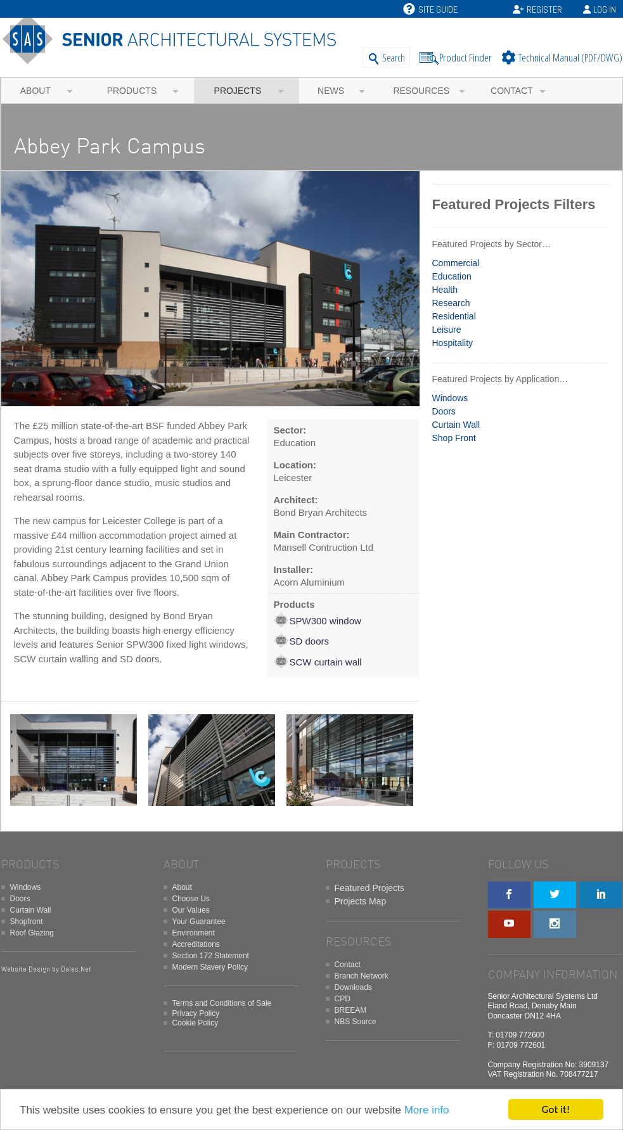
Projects (238, 91)
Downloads (353, 987)
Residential (454, 316)
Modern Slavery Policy (210, 967)
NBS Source (355, 1021)
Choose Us (191, 898)
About (35, 91)
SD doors (310, 641)
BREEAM (351, 1010)
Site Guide (430, 9)
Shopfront (26, 921)
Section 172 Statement (210, 955)
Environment (193, 932)
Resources (421, 91)
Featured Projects (370, 888)
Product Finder (465, 57)
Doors (444, 411)
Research (451, 303)
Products (132, 91)
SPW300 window (325, 620)
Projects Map (361, 901)
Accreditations (196, 944)
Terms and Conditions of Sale (222, 1003)
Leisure (446, 329)
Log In (604, 9)
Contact (512, 91)
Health (445, 290)
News (331, 91)
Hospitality (452, 343)
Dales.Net (76, 969)
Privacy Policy (196, 1013)
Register (544, 9)
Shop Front (454, 438)
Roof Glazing (32, 932)
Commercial (456, 263)
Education (452, 276)
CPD (342, 998)
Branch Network (362, 976)
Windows (450, 398)
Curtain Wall (456, 425)
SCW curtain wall (326, 662)
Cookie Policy (195, 1022)
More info (426, 1110)
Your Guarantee (199, 921)
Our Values (191, 910)
